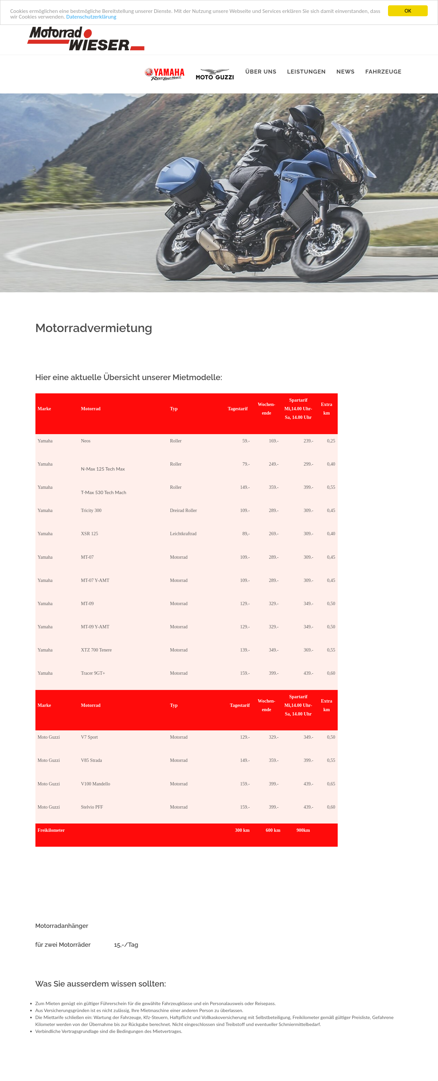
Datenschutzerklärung (91, 16)
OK (408, 10)
